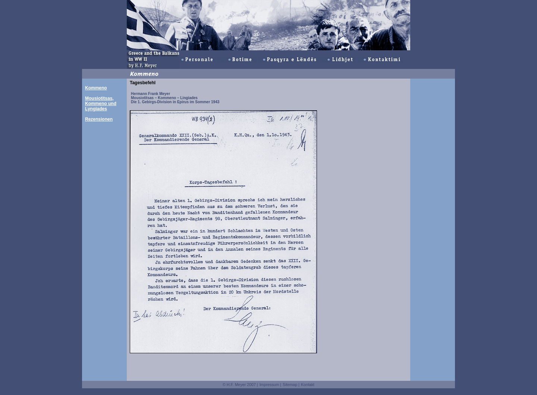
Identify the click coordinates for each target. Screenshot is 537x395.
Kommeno (96, 88)
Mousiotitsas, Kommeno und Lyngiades (100, 103)
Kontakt (307, 384)
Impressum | (270, 384)
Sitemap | (291, 384)
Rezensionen (99, 119)
